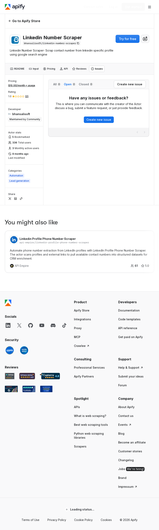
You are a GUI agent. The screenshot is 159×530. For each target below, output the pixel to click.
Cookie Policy (83, 520)
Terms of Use (30, 520)
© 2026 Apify (128, 520)
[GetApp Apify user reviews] (9, 376)
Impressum (127, 486)
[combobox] (145, 39)
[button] (92, 302)
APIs (77, 407)
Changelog (126, 460)
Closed (86, 84)
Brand (122, 477)
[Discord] (53, 325)
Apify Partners (84, 376)
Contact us (125, 416)
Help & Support (130, 367)
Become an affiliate (132, 442)
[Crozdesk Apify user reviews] (46, 389)
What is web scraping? (90, 416)
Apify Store (81, 310)
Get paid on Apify (130, 337)
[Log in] (113, 6)
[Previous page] (137, 132)
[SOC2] (24, 350)
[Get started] (133, 7)
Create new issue (98, 119)
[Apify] (15, 7)
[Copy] (51, 43)
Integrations (82, 319)
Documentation (129, 310)
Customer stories (130, 451)
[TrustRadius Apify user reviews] (29, 389)
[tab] (17, 69)
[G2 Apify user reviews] (11, 389)
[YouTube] (42, 325)
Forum (122, 385)
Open (70, 84)
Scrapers (80, 446)
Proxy (78, 328)
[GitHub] (30, 325)
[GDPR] (9, 350)
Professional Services (89, 367)
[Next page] (144, 132)
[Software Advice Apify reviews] (27, 376)
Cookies (106, 520)
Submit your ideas (131, 376)
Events (125, 424)
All (57, 84)
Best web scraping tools (91, 424)
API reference (127, 328)
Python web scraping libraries (89, 435)
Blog (121, 433)
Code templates (129, 319)
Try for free (127, 39)
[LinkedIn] (8, 325)
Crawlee (82, 345)
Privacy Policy (56, 520)
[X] (19, 325)
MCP (77, 337)
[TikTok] (64, 325)
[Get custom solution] (93, 6)
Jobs (131, 469)
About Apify (126, 407)
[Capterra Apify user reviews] (50, 376)
